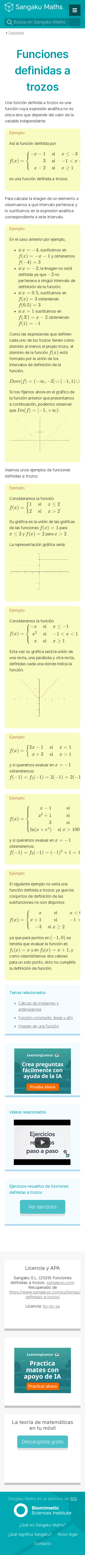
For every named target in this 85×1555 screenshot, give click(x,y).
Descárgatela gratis (42, 1442)
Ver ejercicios (42, 1207)
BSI (73, 1498)
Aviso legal (67, 1534)
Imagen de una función (38, 1026)
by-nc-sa (51, 1306)
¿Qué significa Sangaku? (30, 1534)
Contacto (42, 1543)
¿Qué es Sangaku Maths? (42, 1525)
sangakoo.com (60, 1282)
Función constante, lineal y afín (45, 1017)
